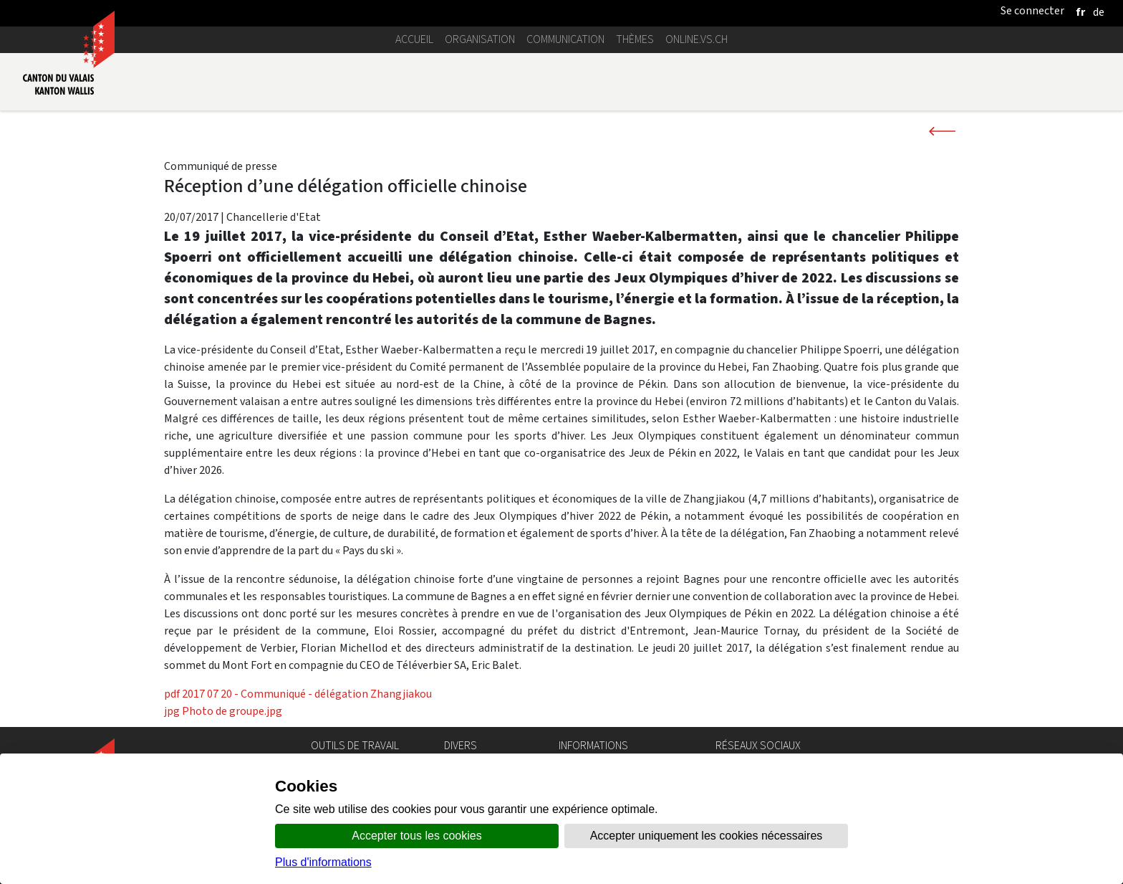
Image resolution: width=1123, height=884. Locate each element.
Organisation (480, 39)
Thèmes (635, 39)
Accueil (414, 39)
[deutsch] (1098, 11)
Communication (565, 39)
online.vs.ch (696, 39)
